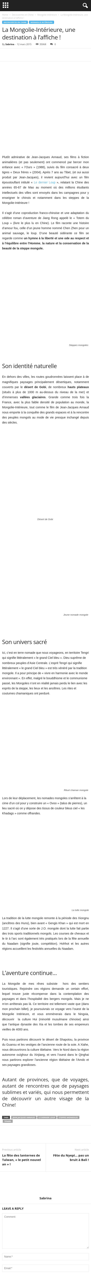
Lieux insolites (10, 1243)
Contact (64, 1264)
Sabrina (9, 44)
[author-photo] (45, 953)
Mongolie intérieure (47, 14)
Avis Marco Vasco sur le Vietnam (49, 1129)
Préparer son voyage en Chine (39, 1264)
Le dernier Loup (45, 141)
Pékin (5, 1205)
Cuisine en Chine (12, 1224)
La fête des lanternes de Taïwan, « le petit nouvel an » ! (21, 929)
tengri (7, 890)
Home (5, 14)
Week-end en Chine (14, 1237)
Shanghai (8, 1230)
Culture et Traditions (14, 1218)
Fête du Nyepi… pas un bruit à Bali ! (71, 927)
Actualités (8, 1211)
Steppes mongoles (68, 886)
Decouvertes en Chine (22, 14)
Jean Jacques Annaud (24, 886)
